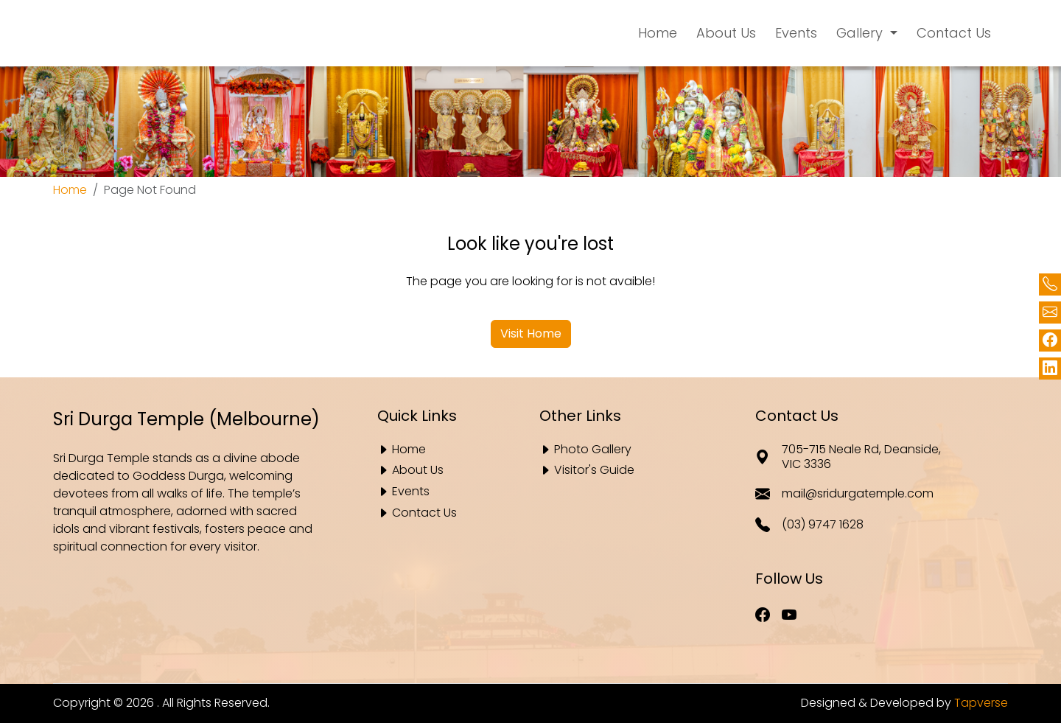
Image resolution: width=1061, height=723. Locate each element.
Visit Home (530, 333)
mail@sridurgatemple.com (844, 493)
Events (411, 492)
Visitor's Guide (594, 470)
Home (70, 189)
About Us (418, 470)
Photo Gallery (592, 450)
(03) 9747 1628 (809, 524)
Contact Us (424, 513)
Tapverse (981, 702)
